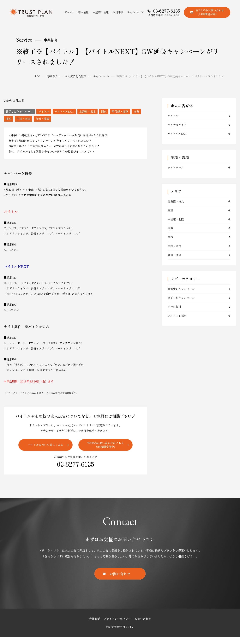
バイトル (43, 111)
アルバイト (76, 12)
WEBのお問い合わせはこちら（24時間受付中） (105, 445)
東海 (136, 111)
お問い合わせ (143, 619)
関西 (8, 119)
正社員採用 (174, 307)
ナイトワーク (176, 167)
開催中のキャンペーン (181, 289)
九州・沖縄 (42, 119)
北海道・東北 (87, 111)
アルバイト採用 (177, 316)
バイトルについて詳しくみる (45, 445)
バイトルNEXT (64, 111)
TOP (37, 76)
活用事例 (118, 12)
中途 (101, 12)
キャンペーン (135, 12)
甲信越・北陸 (120, 111)
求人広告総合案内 (76, 76)
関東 (103, 111)
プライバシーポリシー (117, 619)
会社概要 (94, 619)
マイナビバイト (177, 125)
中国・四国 (23, 119)
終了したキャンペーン (19, 111)
